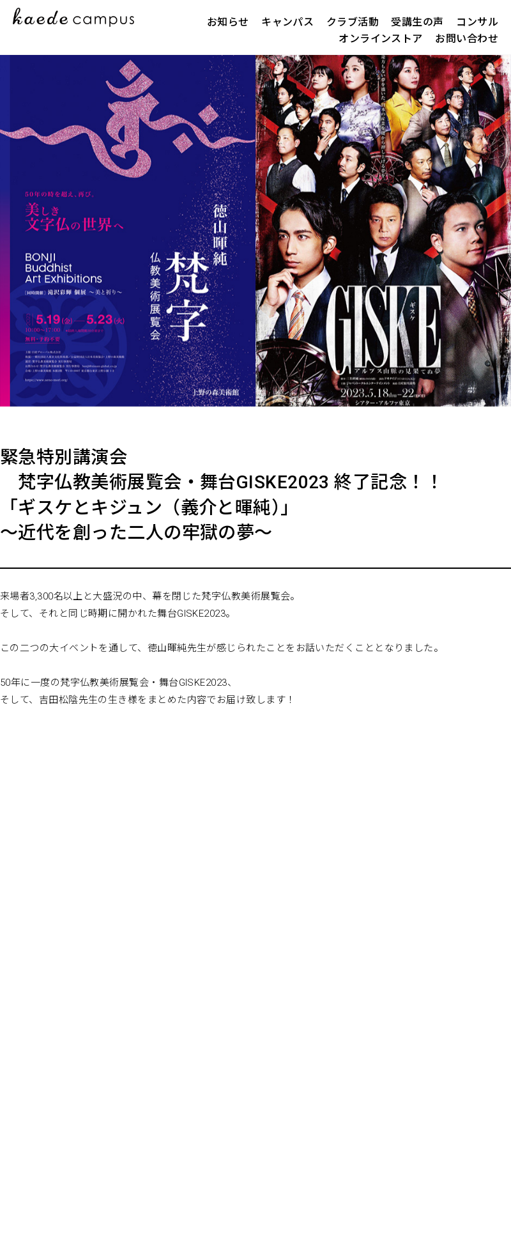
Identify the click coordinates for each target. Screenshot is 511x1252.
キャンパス (287, 22)
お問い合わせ (466, 39)
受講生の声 (417, 22)
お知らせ (228, 22)
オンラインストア (381, 39)
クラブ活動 (352, 22)
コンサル (477, 22)
